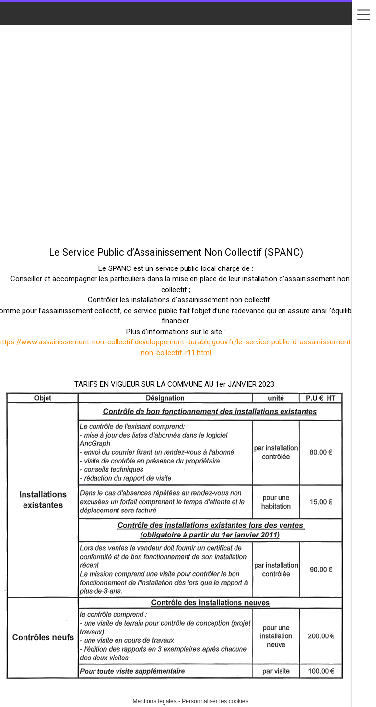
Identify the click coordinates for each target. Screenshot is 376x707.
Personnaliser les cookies (215, 701)
